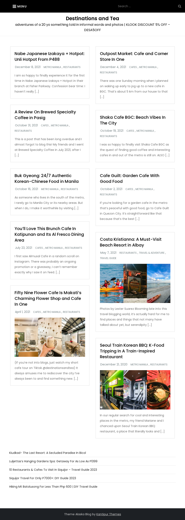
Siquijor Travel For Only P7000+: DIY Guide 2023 (42, 478)
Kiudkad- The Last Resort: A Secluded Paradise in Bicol (47, 453)
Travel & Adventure (151, 253)
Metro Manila (52, 67)
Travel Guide (108, 258)
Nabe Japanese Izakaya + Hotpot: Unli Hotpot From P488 (49, 56)
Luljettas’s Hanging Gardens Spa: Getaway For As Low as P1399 (53, 461)
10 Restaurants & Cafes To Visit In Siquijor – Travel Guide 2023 (53, 470)
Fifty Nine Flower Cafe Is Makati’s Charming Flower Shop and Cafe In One (48, 298)
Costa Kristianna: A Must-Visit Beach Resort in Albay (131, 242)
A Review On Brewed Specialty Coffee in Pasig (45, 115)
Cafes (133, 67)
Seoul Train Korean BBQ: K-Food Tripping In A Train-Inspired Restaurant (132, 351)
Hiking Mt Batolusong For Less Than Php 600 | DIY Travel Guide (53, 487)
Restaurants (72, 67)
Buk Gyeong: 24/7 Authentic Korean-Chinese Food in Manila (47, 178)
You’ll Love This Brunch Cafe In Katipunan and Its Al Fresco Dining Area (49, 234)
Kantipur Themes (108, 514)
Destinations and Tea (92, 18)
